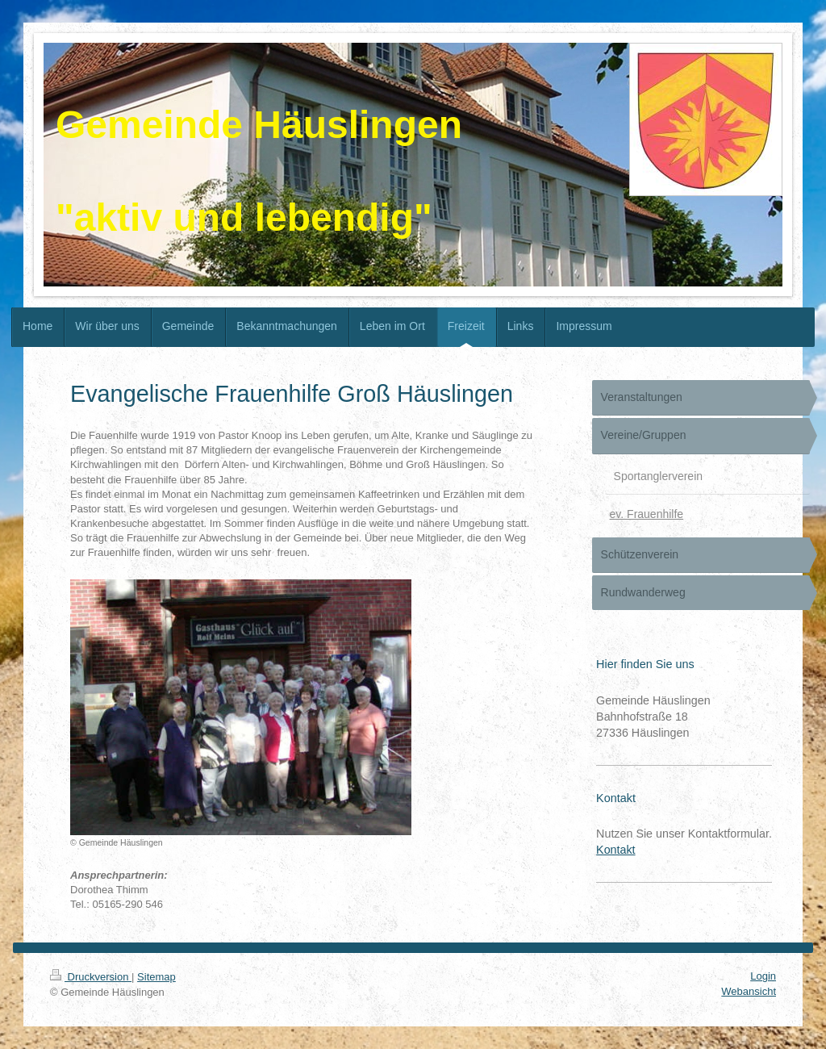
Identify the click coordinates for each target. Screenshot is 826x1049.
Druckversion (90, 977)
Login (763, 976)
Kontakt (615, 849)
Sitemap (156, 977)
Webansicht (748, 991)
